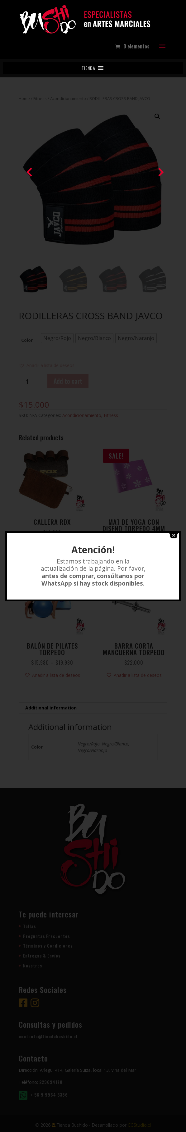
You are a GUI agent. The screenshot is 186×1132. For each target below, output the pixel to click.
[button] (88, 68)
